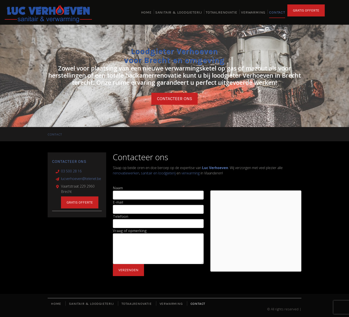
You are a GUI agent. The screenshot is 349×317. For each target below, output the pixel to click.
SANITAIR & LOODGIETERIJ (178, 13)
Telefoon (120, 216)
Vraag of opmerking (130, 230)
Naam (118, 188)
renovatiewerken (126, 173)
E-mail (118, 202)
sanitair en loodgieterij (158, 173)
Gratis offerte (80, 202)
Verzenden (128, 270)
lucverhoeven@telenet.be (81, 178)
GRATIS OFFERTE (306, 12)
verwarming (190, 173)
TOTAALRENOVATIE (221, 13)
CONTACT (277, 13)
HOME (146, 13)
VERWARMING (253, 13)
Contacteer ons (174, 98)
